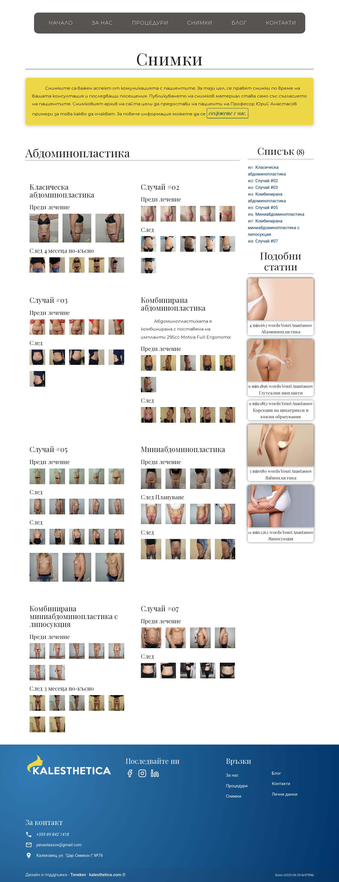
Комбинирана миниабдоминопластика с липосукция (273, 227)
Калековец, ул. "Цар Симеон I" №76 (64, 855)
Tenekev (78, 874)
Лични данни (284, 794)
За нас (102, 23)
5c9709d (307, 875)
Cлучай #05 (266, 207)
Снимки (199, 23)
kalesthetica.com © (107, 874)
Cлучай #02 (266, 180)
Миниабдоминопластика (279, 214)
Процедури (150, 23)
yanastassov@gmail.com (53, 844)
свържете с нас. (227, 113)
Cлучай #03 (266, 187)
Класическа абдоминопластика (267, 171)
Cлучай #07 (266, 241)
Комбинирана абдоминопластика (267, 197)
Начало (61, 23)
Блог (239, 23)
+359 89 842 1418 (47, 834)
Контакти (281, 23)
